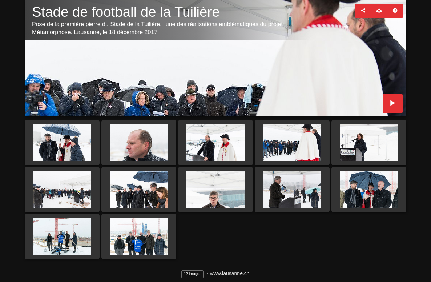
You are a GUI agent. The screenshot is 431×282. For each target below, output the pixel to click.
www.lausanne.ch (230, 273)
